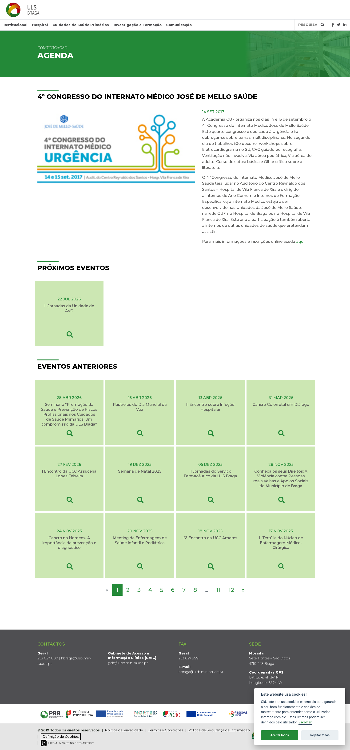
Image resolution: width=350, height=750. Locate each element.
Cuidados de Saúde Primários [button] (80, 25)
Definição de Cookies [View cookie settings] (61, 736)
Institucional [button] (16, 25)
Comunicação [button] (179, 25)
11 (218, 589)
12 (231, 589)
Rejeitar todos (320, 735)
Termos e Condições (165, 730)
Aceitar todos (279, 735)
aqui (300, 241)
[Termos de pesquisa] (307, 24)
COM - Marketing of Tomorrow (67, 743)
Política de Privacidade (124, 730)
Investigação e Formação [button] (138, 25)
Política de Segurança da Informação (219, 730)
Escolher (305, 722)
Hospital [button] (40, 25)
